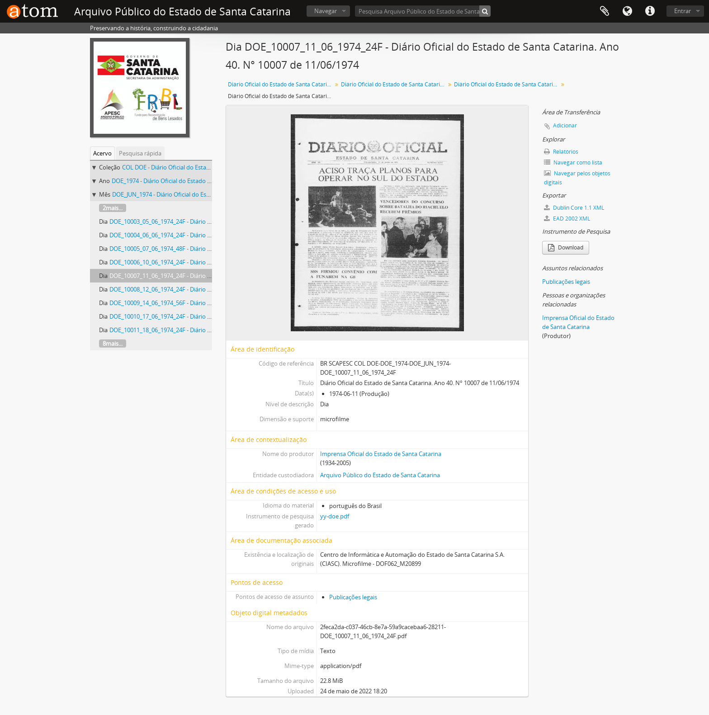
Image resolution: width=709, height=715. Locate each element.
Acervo (102, 153)
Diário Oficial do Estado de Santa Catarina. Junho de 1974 (507, 84)
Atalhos (649, 11)
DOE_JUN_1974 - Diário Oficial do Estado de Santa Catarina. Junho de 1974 (210, 194)
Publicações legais (353, 597)
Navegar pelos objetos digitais (577, 177)
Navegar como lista (573, 162)
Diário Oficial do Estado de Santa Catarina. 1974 (394, 84)
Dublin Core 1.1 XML (574, 208)
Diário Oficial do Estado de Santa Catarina (280, 84)
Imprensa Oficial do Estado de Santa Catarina (380, 454)
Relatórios (561, 151)
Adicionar (565, 125)
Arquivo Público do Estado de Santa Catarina (380, 475)
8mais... (113, 343)
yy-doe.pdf (334, 516)
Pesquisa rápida (140, 153)
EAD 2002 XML (567, 218)
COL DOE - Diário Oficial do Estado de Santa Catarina (192, 167)
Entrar (682, 11)
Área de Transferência (604, 11)
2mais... (113, 208)
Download (565, 247)
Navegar (325, 11)
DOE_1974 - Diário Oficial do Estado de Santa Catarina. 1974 (191, 181)
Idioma (627, 11)
